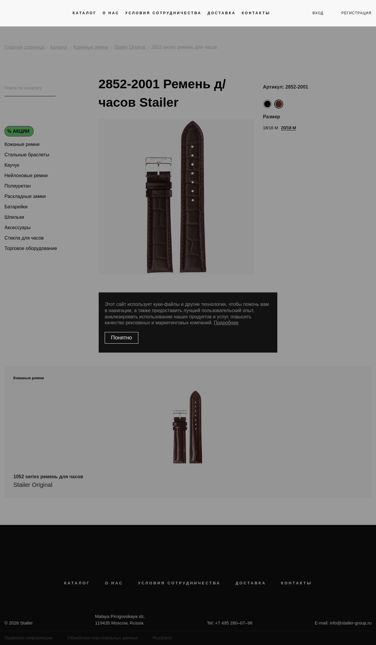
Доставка (221, 13)
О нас (111, 13)
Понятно (121, 338)
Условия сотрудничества (163, 13)
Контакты (256, 13)
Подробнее (226, 322)
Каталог (85, 13)
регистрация (356, 13)
